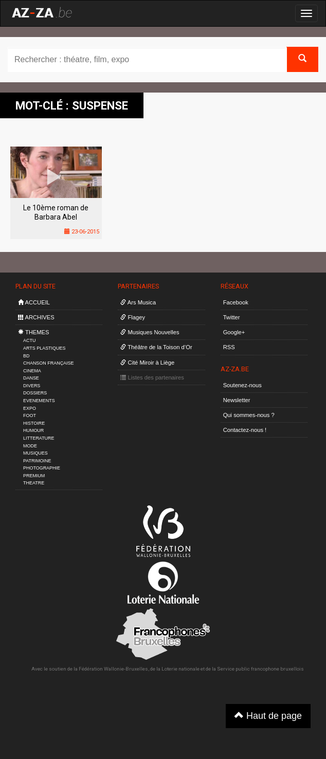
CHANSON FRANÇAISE (48, 363)
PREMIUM (34, 475)
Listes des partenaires (152, 377)
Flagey (132, 317)
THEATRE (33, 482)
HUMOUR (33, 430)
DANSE (31, 378)
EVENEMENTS (39, 400)
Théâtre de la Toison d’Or (156, 347)
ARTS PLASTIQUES (44, 348)
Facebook (235, 302)
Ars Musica (138, 302)
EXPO (29, 408)
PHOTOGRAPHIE (41, 468)
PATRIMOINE (37, 460)
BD (26, 355)
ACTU (29, 340)
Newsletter (236, 400)
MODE (30, 445)
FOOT (29, 415)
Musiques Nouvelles (149, 332)
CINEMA (32, 370)
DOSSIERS (35, 392)
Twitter (231, 317)
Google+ (234, 332)
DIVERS (31, 385)
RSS (229, 347)
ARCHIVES (36, 317)
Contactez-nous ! (245, 430)
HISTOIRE (34, 423)
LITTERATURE (39, 438)
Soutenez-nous (242, 385)
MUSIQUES (35, 453)
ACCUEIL (34, 302)
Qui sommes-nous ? (249, 415)
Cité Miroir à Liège (147, 362)
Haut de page (268, 715)
